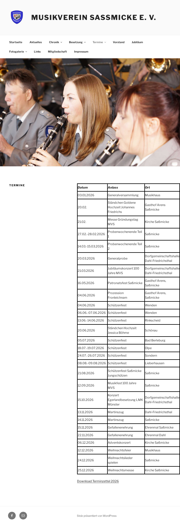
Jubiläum (137, 42)
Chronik (56, 42)
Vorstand (118, 42)
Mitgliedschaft (57, 51)
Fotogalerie (18, 51)
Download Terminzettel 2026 (98, 481)
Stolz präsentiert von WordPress (97, 515)
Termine (100, 42)
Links (37, 51)
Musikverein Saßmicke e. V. (93, 17)
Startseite (15, 42)
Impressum (81, 51)
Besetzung (77, 42)
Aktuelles (36, 42)
